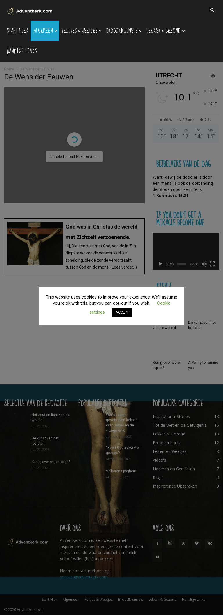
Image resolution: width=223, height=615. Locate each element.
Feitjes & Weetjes (82, 31)
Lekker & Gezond (165, 31)
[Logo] (30, 10)
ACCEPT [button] (122, 312)
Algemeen (45, 31)
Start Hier (17, 31)
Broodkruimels (124, 31)
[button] (212, 10)
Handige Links (22, 51)
